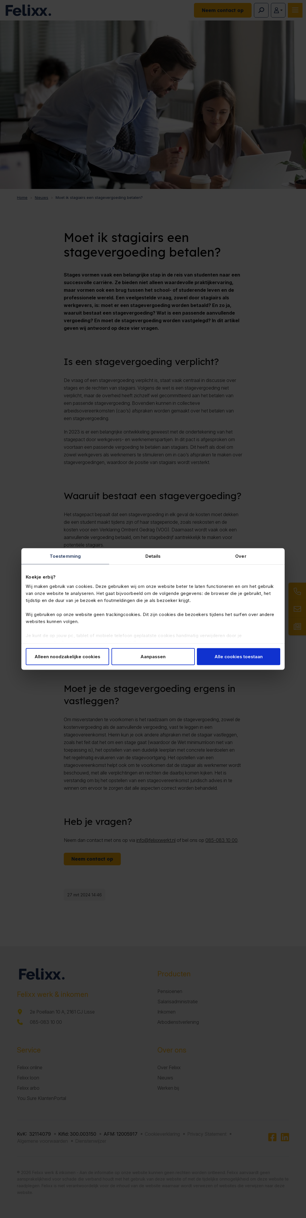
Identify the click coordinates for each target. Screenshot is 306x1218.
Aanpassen (153, 656)
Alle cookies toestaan (238, 656)
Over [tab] (240, 556)
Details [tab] (153, 556)
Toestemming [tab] (65, 556)
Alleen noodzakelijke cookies (67, 656)
